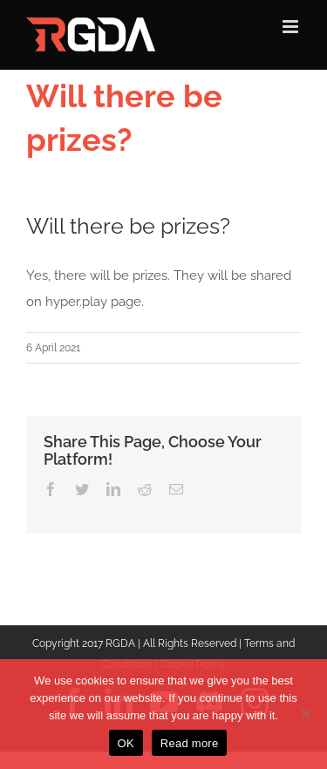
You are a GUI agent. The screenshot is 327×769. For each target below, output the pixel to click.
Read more (189, 743)
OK (126, 743)
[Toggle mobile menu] (292, 26)
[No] (305, 714)
